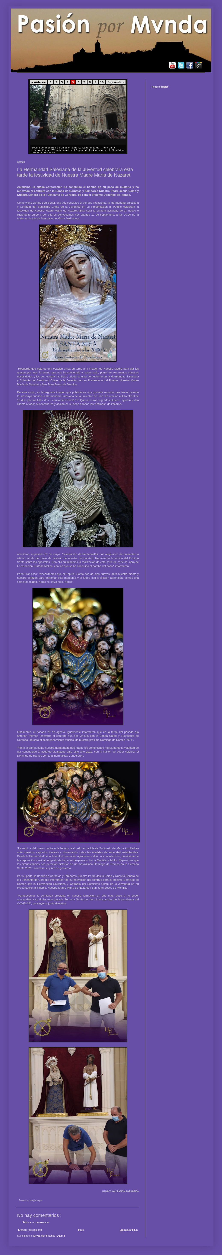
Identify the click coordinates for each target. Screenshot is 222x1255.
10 (102, 82)
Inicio (81, 1229)
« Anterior (38, 82)
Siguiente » (115, 82)
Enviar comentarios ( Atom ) (49, 1235)
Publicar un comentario (35, 1222)
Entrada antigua (129, 1229)
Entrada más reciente (30, 1229)
